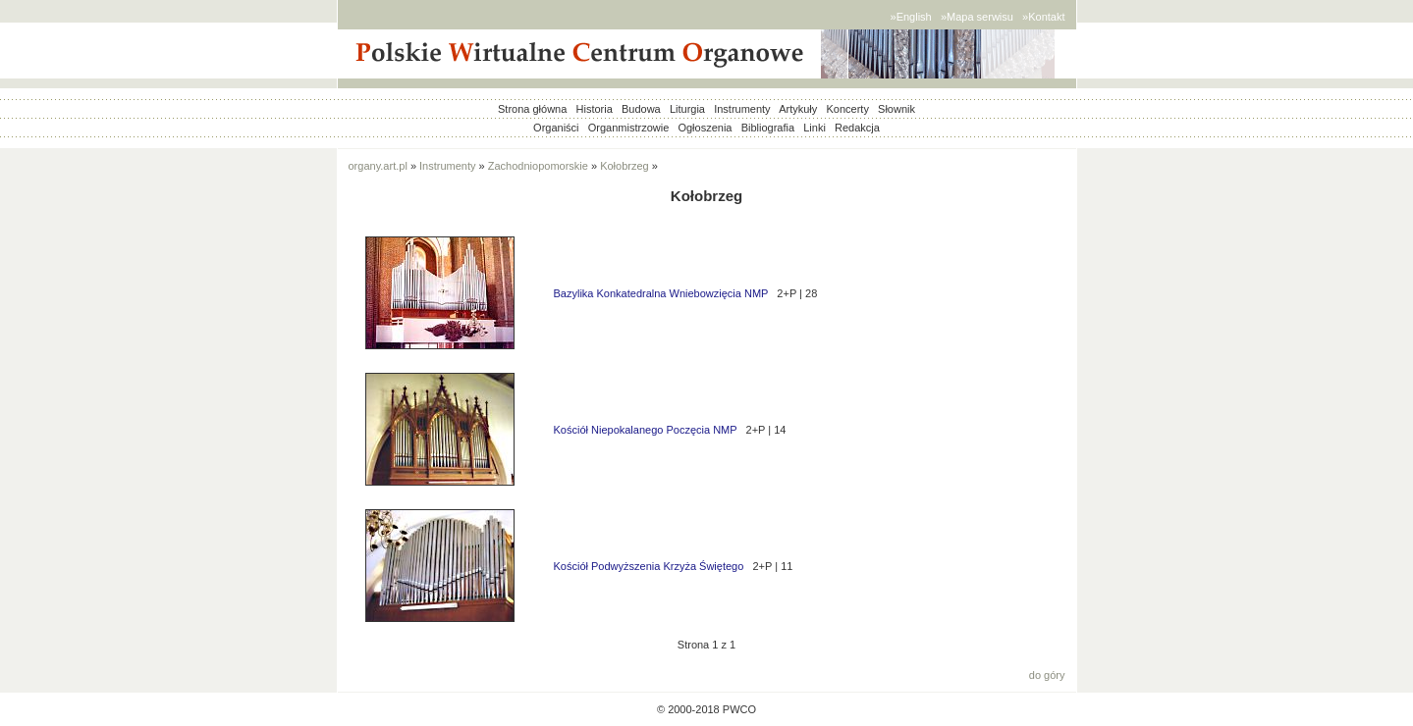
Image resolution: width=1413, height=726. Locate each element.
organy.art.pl (378, 166)
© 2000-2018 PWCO (706, 709)
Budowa (641, 109)
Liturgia (687, 109)
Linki (814, 127)
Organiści (555, 127)
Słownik (896, 109)
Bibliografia (767, 127)
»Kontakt (1043, 17)
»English (911, 17)
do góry (1047, 675)
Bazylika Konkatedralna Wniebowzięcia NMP (661, 293)
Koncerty (847, 109)
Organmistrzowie (629, 127)
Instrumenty (742, 109)
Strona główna (532, 109)
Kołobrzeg (624, 166)
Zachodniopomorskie (538, 166)
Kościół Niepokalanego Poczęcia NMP (645, 430)
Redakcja (857, 127)
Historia (594, 109)
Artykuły (798, 109)
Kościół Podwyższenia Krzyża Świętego (649, 566)
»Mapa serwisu (977, 17)
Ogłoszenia (705, 127)
